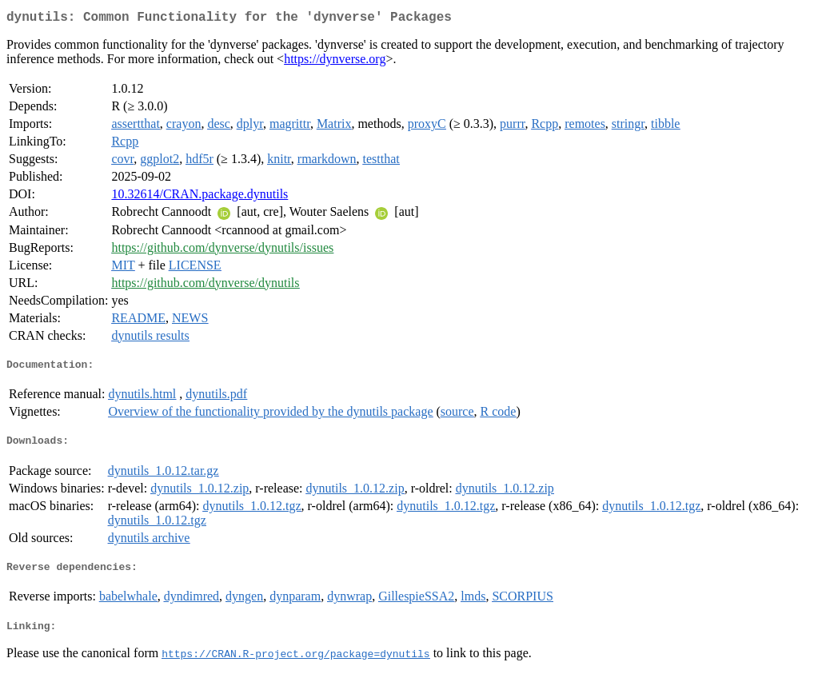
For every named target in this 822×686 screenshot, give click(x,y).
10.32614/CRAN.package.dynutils (199, 197)
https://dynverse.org (334, 62)
